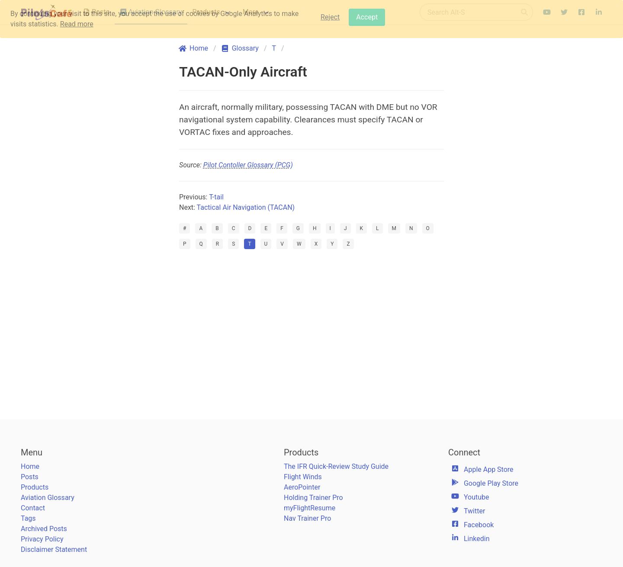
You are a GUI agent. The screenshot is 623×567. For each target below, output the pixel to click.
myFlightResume (309, 508)
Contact (33, 508)
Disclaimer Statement (54, 549)
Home (30, 466)
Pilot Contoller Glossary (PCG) (248, 165)
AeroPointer (302, 487)
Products (34, 487)
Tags (28, 518)
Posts (30, 477)
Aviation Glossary (47, 497)
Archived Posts (44, 529)
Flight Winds (303, 477)
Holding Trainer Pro (313, 497)
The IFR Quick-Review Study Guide (336, 466)
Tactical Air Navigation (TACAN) (246, 207)
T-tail (216, 197)
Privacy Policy (42, 539)
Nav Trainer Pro (307, 518)
